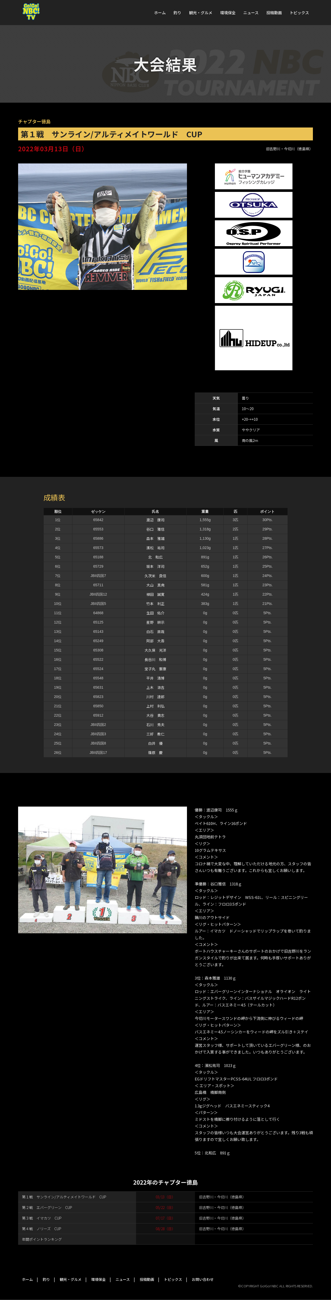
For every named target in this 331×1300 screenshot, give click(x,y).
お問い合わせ (203, 1279)
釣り (177, 12)
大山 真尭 (155, 585)
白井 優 (155, 743)
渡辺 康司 (155, 519)
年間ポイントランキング (42, 1239)
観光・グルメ (200, 12)
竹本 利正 (155, 603)
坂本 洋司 (155, 566)
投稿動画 (274, 12)
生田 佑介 (155, 612)
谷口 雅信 (155, 529)
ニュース (251, 12)
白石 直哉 (155, 631)
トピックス (299, 12)
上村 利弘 (155, 706)
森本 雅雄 (155, 538)
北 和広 (155, 557)
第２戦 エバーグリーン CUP (47, 1207)
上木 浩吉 (155, 687)
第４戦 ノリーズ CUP (41, 1228)
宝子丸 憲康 (155, 668)
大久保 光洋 (155, 650)
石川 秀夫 (155, 724)
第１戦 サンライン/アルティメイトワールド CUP (64, 1196)
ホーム (160, 12)
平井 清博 (155, 678)
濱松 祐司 (155, 547)
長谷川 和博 (155, 659)
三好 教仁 (155, 734)
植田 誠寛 (155, 594)
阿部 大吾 (155, 640)
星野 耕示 (155, 622)
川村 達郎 (155, 696)
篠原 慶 (155, 752)
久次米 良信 (155, 575)
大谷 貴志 (155, 715)
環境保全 (228, 12)
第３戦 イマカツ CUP (42, 1218)
